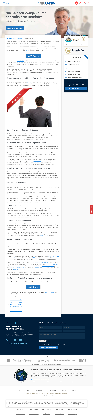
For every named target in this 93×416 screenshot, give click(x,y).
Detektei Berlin (21, 409)
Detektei (29, 82)
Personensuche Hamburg (16, 308)
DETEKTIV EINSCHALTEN (15, 28)
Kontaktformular (49, 292)
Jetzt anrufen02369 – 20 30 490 (33, 287)
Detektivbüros (44, 235)
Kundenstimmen (40, 390)
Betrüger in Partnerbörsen (16, 304)
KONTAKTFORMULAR (75, 88)
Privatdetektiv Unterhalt (16, 311)
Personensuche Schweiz (19, 269)
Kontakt (29, 390)
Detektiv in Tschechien (48, 266)
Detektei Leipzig (36, 258)
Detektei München (59, 414)
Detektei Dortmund (46, 409)
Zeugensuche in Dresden (51, 264)
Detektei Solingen (72, 414)
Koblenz (51, 83)
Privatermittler (37, 161)
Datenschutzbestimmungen (58, 344)
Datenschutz (53, 390)
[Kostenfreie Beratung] (82, 3)
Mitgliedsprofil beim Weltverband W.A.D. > (42, 379)
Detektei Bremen (33, 409)
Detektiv (27, 50)
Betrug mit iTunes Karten (16, 302)
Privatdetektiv (20, 61)
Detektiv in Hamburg (53, 256)
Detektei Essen (59, 409)
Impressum (64, 390)
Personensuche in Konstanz (17, 267)
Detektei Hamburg (21, 414)
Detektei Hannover (34, 414)
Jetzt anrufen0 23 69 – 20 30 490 (33, 55)
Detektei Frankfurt (72, 409)
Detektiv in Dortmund (15, 258)
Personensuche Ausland (41, 262)
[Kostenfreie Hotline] (76, 84)
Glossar (74, 390)
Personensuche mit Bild (16, 300)
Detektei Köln (46, 414)
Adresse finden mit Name (16, 306)
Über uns (19, 390)
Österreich (38, 267)
